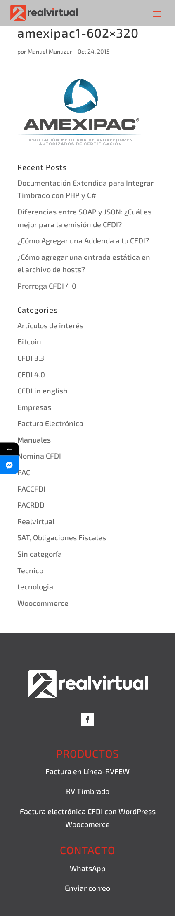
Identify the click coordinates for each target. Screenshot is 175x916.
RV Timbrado (87, 791)
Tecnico (30, 570)
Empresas (34, 407)
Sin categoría (39, 553)
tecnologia (35, 586)
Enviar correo (87, 887)
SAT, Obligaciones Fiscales (61, 537)
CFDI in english (42, 390)
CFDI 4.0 (31, 374)
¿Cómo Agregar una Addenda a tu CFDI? (83, 240)
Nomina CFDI (39, 455)
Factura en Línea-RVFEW (87, 771)
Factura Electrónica (50, 423)
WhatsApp (88, 868)
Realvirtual (35, 521)
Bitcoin (29, 341)
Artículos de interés (50, 325)
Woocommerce (43, 603)
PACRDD (31, 504)
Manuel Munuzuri (51, 51)
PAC (23, 472)
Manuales (34, 439)
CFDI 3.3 (30, 358)
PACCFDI (31, 488)
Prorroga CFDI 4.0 (46, 285)
